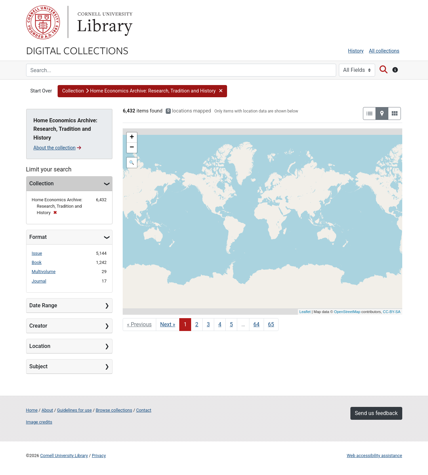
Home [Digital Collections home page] (32, 410)
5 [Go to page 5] (231, 324)
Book (37, 262)
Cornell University (43, 22)
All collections (384, 51)
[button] (142, 91)
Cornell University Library (64, 455)
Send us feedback (376, 413)
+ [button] (131, 137)
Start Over (41, 91)
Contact (143, 410)
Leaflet (305, 312)
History (356, 51)
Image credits (39, 422)
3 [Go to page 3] (208, 324)
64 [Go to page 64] (256, 324)
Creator (38, 326)
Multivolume (44, 271)
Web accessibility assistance (374, 455)
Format (38, 237)
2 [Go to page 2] (196, 324)
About (47, 410)
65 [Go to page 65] (271, 324)
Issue (37, 253)
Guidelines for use (74, 410)
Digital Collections (77, 50)
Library (104, 22)
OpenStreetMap (347, 312)
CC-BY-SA (392, 312)
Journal (39, 281)
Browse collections (114, 410)
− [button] (131, 148)
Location (39, 346)
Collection (41, 183)
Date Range (43, 305)
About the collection (57, 147)
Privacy (99, 455)
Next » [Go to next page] (168, 324)
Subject (38, 366)
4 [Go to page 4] (219, 324)
